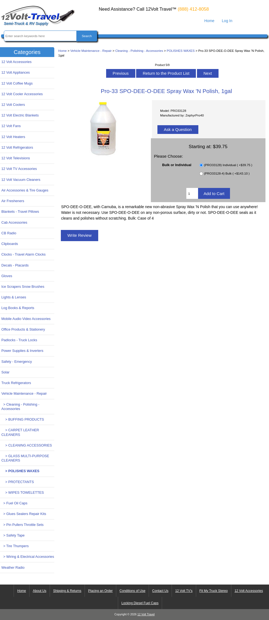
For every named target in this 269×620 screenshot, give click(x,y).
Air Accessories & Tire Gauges (24, 190)
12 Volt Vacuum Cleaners (20, 180)
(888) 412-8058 (193, 9)
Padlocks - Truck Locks (19, 340)
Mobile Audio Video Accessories (26, 319)
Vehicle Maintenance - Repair (91, 50)
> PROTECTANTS (17, 482)
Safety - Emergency (16, 362)
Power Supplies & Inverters (22, 351)
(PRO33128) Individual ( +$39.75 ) (228, 165)
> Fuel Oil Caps (14, 503)
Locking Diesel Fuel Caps (140, 603)
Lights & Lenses (13, 297)
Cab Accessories (14, 222)
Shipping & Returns (67, 591)
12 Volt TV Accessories (19, 169)
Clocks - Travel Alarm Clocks (23, 254)
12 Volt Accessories (16, 62)
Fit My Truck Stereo (213, 591)
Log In (227, 21)
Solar (5, 372)
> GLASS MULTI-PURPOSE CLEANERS (25, 458)
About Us (39, 591)
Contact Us (160, 591)
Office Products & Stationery (23, 329)
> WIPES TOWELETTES (22, 492)
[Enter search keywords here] (40, 36)
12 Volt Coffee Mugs (17, 83)
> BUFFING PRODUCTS (22, 419)
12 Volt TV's (183, 591)
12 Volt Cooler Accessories (22, 94)
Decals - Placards (15, 265)
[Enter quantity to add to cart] (192, 193)
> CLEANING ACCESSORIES (26, 445)
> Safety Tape (13, 535)
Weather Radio (13, 567)
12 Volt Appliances (15, 72)
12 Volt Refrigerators (17, 147)
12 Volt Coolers (13, 105)
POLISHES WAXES (181, 50)
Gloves (6, 276)
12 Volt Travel (146, 614)
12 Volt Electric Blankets (20, 115)
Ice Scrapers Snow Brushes (22, 286)
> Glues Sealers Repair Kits (23, 514)
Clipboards (9, 244)
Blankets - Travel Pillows (20, 211)
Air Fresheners (12, 201)
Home (209, 21)
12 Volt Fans (11, 126)
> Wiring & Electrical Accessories (27, 557)
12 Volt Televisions (15, 158)
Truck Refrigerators (16, 383)
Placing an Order (100, 591)
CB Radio (8, 233)
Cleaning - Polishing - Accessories (139, 50)
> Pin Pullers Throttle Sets (22, 525)
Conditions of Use (132, 591)
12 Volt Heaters (13, 137)
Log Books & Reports (17, 308)
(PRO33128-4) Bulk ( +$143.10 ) (227, 173)
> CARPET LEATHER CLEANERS (20, 432)
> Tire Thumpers (15, 546)
